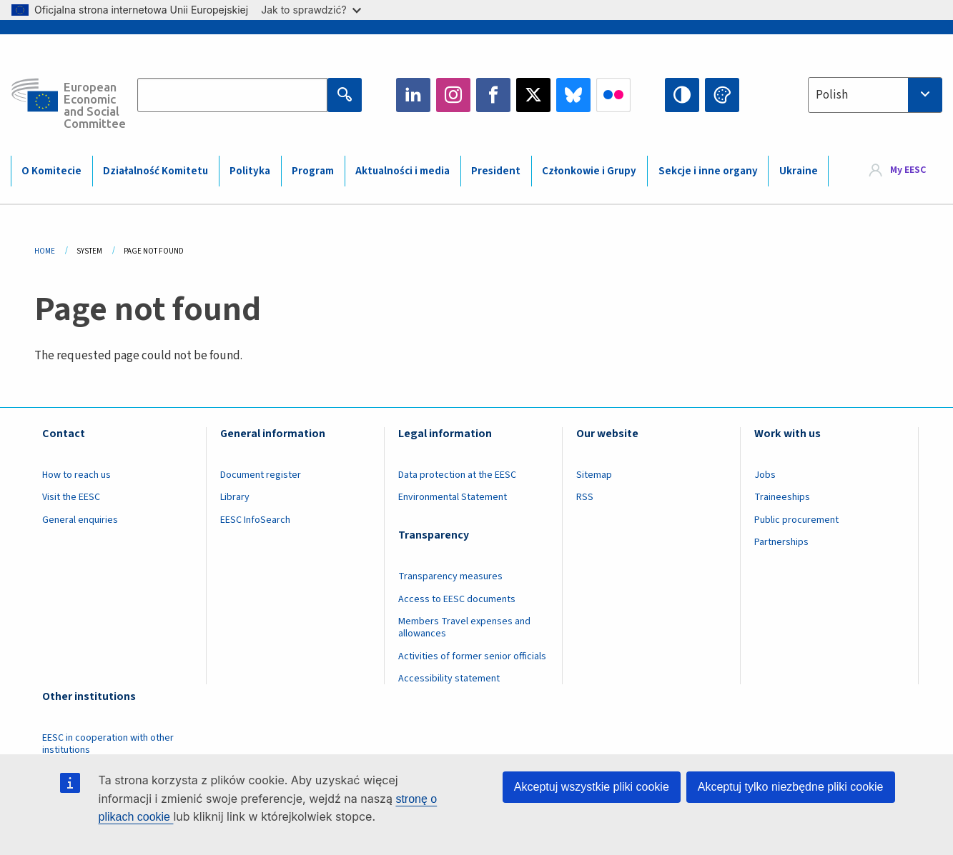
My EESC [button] (908, 170)
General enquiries (80, 520)
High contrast (682, 95)
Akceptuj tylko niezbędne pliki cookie (791, 787)
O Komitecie (51, 171)
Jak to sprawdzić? (310, 10)
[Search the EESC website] (232, 95)
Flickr (613, 95)
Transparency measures (450, 576)
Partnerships (781, 542)
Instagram (453, 95)
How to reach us (76, 475)
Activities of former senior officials (472, 656)
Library (235, 497)
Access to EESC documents (456, 599)
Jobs (765, 475)
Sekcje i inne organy (708, 171)
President (495, 171)
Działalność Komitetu (155, 171)
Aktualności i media (402, 171)
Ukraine (798, 171)
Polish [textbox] (832, 95)
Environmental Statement (452, 497)
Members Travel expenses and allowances (464, 627)
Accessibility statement (449, 678)
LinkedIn (413, 95)
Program (313, 171)
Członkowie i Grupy (589, 171)
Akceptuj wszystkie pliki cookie (591, 787)
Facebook (493, 95)
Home (44, 251)
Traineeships (782, 497)
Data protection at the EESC (457, 475)
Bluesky (573, 95)
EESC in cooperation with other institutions (108, 744)
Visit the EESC (71, 497)
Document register (260, 475)
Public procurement (796, 520)
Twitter (533, 95)
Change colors (722, 95)
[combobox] (875, 95)
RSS (584, 497)
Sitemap (594, 475)
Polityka (249, 171)
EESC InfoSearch (255, 520)
